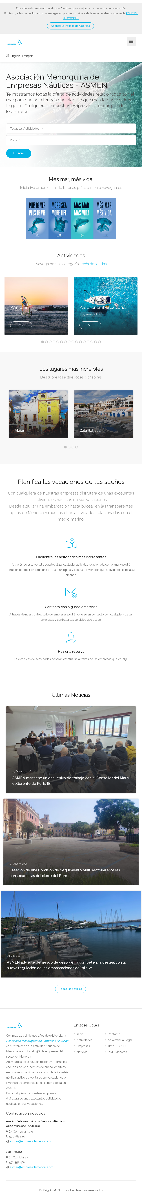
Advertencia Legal (120, 1040)
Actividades (84, 1040)
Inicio (80, 1034)
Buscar (18, 153)
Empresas (83, 1046)
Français (27, 56)
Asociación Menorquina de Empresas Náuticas (37, 1041)
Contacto (114, 1034)
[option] (105, 306)
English (13, 56)
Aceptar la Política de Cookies (70, 25)
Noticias (82, 1052)
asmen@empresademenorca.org (31, 1141)
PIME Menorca (117, 1052)
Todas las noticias (70, 989)
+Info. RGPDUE (117, 1046)
